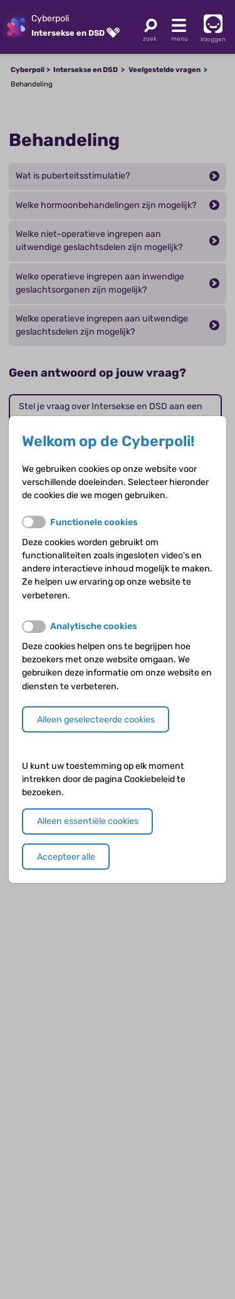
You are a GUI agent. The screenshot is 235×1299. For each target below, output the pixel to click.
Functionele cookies (94, 522)
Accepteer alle (66, 857)
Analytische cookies (93, 626)
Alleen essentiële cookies (87, 821)
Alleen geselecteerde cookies (96, 719)
